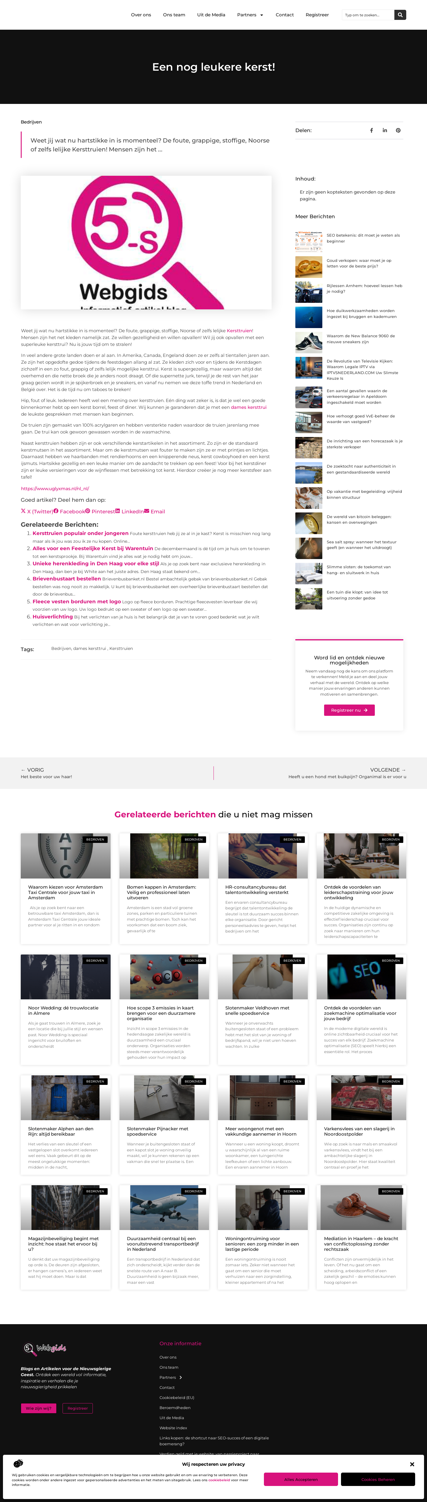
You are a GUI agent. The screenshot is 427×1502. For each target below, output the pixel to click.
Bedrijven (31, 122)
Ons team (174, 15)
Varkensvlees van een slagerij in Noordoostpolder (359, 1131)
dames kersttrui (249, 407)
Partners (250, 15)
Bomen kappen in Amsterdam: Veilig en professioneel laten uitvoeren (161, 892)
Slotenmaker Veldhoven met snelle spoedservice (257, 1010)
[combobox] (368, 15)
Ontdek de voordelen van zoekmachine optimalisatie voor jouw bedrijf (360, 1013)
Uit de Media (211, 15)
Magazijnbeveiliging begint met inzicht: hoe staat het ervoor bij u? (63, 1244)
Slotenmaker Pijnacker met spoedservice (157, 1131)
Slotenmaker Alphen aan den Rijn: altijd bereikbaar (60, 1131)
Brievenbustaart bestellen (67, 579)
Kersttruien (239, 330)
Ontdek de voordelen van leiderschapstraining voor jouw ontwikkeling (358, 892)
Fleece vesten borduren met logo (77, 601)
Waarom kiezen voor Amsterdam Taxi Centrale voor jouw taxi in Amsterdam (65, 892)
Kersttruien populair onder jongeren (81, 533)
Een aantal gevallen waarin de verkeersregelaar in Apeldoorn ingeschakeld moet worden (357, 396)
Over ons (141, 15)
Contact (285, 15)
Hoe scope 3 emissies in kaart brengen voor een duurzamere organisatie (161, 1013)
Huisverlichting (53, 617)
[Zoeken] (400, 15)
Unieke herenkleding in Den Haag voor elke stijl (96, 563)
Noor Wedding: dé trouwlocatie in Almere (63, 1010)
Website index (173, 1427)
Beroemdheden (175, 1407)
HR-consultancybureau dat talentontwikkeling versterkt (257, 889)
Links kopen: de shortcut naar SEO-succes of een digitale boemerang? (214, 1440)
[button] (412, 1464)
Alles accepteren (301, 1479)
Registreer (317, 15)
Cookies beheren (378, 1479)
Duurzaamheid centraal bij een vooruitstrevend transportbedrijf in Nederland (163, 1244)
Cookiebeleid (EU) (177, 1397)
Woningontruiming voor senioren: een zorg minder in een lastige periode (262, 1244)
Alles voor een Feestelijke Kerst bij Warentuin (93, 548)
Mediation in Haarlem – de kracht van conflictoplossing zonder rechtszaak (361, 1244)
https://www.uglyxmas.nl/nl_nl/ (55, 488)
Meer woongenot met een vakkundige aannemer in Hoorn (261, 1131)
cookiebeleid (219, 1480)
